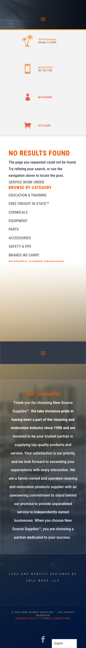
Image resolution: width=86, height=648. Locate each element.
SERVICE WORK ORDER (26, 182)
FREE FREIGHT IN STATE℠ (29, 203)
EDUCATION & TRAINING (28, 195)
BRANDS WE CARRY (24, 255)
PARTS (14, 229)
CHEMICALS (18, 212)
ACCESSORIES (20, 238)
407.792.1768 (45, 70)
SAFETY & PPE (20, 246)
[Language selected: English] (64, 643)
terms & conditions (55, 618)
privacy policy (27, 618)
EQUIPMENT (18, 220)
